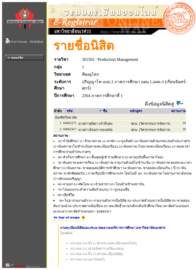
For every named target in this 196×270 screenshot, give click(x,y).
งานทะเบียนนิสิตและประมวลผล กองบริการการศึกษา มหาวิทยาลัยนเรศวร (113, 228)
